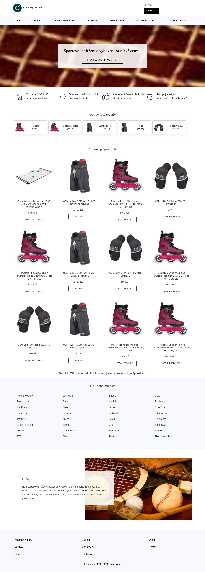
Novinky (18, 547)
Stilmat (66, 425)
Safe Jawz (160, 425)
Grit (111, 425)
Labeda (113, 407)
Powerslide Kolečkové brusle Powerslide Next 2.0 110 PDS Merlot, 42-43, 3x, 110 (34, 276)
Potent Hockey (25, 395)
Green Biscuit (70, 430)
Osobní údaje (89, 554)
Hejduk (112, 401)
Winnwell (68, 395)
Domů (19, 20)
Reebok (159, 401)
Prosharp (22, 413)
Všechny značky (23, 540)
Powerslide (23, 401)
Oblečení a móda (178, 20)
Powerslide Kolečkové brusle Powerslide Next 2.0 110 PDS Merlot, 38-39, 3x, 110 (125, 348)
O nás (152, 540)
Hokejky (92, 20)
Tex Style (22, 419)
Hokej (37, 20)
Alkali (66, 436)
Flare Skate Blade (164, 436)
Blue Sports (161, 407)
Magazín (86, 540)
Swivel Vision (116, 430)
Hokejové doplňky (65, 20)
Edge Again (161, 413)
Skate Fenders (25, 425)
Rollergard (160, 419)
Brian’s (112, 395)
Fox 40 (112, 419)
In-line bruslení (146, 20)
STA (19, 436)
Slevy (17, 554)
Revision (67, 413)
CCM (157, 395)
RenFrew (22, 407)
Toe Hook (160, 430)
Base (65, 407)
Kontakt (153, 547)
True (111, 436)
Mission (21, 430)
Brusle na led (117, 20)
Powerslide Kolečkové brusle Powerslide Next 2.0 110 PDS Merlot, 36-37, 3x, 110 (171, 348)
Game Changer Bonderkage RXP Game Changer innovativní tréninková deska (34, 204)
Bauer (66, 401)
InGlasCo (114, 413)
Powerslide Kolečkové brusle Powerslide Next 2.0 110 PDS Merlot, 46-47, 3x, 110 (125, 204)
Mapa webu (88, 547)
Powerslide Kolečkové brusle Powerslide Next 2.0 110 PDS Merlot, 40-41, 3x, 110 (171, 276)
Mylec (66, 419)
